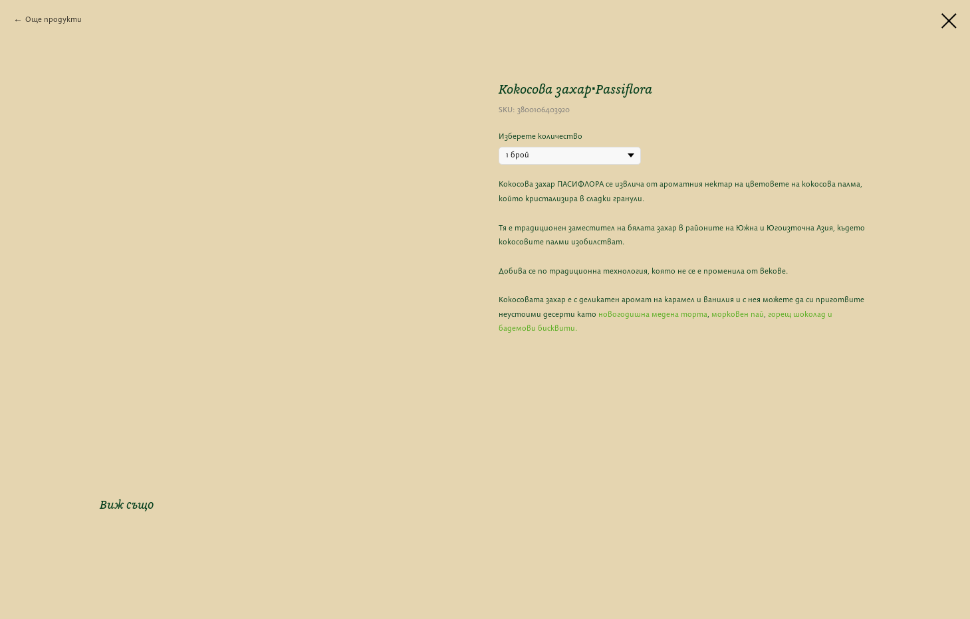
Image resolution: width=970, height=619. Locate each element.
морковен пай (737, 314)
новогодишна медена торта (652, 314)
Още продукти (53, 20)
